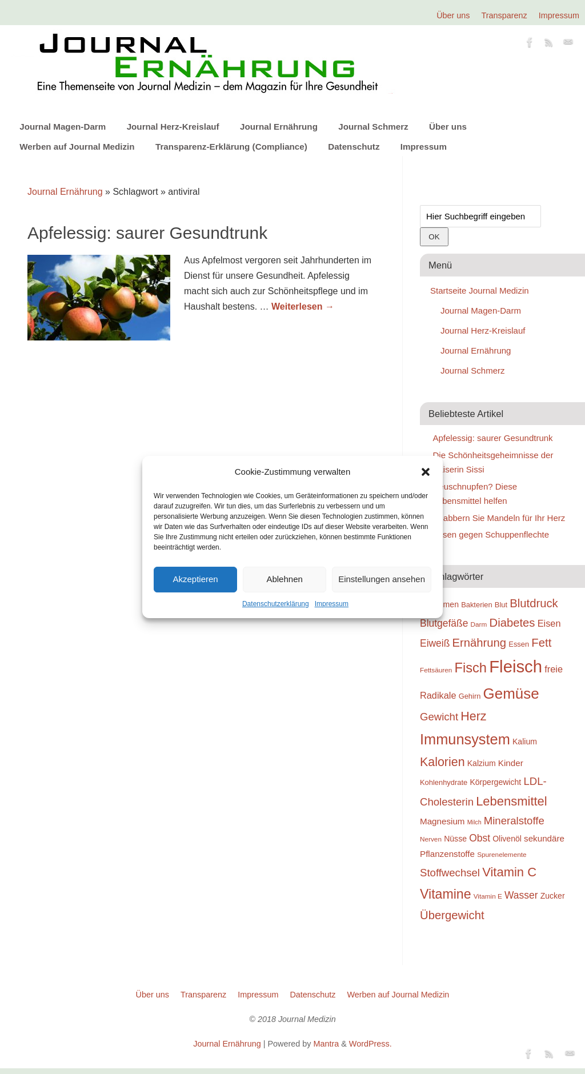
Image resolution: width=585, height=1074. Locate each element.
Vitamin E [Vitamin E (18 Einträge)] (488, 896)
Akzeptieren (195, 579)
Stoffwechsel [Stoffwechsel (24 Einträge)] (450, 873)
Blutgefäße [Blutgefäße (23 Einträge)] (444, 623)
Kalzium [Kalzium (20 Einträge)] (481, 763)
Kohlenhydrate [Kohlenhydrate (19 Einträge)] (443, 782)
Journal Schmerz (373, 126)
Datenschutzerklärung (275, 604)
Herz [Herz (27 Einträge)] (473, 716)
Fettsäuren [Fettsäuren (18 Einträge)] (436, 670)
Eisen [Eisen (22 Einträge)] (549, 623)
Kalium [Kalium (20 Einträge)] (524, 741)
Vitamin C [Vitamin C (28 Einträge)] (509, 872)
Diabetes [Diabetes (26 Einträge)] (512, 622)
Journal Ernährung (279, 126)
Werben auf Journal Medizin (76, 146)
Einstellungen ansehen (381, 579)
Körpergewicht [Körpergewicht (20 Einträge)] (495, 782)
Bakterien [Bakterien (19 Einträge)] (476, 604)
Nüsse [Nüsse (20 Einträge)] (455, 838)
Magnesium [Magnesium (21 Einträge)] (442, 821)
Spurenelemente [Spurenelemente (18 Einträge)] (501, 854)
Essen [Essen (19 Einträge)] (518, 644)
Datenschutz (353, 146)
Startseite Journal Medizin (479, 290)
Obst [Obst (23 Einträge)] (479, 838)
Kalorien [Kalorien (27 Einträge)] (442, 762)
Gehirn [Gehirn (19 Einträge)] (470, 696)
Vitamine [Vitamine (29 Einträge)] (445, 894)
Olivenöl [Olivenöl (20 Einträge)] (507, 838)
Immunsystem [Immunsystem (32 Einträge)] (465, 739)
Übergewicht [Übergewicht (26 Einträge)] (452, 915)
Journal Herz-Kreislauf (173, 126)
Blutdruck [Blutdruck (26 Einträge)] (534, 603)
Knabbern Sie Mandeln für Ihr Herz (499, 518)
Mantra (326, 1043)
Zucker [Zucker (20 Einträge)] (552, 895)
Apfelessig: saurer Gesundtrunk (147, 232)
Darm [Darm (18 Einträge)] (479, 624)
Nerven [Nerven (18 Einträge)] (431, 839)
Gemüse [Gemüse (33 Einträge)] (511, 694)
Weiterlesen (302, 306)
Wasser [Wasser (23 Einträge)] (521, 895)
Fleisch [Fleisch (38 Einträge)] (515, 666)
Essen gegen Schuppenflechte (491, 534)
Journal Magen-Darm (62, 126)
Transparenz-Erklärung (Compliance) (231, 146)
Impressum (331, 604)
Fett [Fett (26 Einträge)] (541, 642)
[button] (425, 472)
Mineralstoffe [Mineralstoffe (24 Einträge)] (514, 821)
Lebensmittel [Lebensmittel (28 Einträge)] (511, 801)
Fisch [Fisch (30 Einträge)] (471, 667)
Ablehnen (284, 579)
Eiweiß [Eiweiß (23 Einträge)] (435, 643)
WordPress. (370, 1043)
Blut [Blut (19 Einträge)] (501, 604)
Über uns (453, 15)
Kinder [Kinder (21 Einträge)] (510, 763)
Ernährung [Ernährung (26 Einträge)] (479, 642)
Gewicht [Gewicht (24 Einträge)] (439, 717)
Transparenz (504, 15)
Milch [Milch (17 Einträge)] (474, 822)
